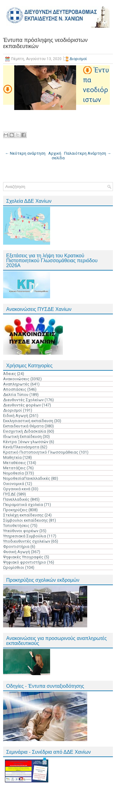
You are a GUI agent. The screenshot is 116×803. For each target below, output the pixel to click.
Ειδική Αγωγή (15, 415)
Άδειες (9, 373)
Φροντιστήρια (16, 546)
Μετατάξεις (14, 468)
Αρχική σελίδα (56, 155)
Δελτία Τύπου (15, 394)
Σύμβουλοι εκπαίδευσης (25, 520)
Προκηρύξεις (15, 509)
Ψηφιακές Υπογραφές (23, 557)
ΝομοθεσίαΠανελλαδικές (26, 478)
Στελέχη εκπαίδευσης (23, 515)
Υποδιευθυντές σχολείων (26, 541)
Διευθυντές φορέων (22, 405)
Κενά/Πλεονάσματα (21, 447)
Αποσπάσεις (14, 389)
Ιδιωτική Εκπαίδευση (22, 436)
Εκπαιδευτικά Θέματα (23, 426)
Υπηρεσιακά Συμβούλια (24, 536)
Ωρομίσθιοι (13, 567)
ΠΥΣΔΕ (9, 494)
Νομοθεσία (13, 473)
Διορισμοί (78, 59)
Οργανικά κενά (16, 489)
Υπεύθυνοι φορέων (20, 530)
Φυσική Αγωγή (16, 551)
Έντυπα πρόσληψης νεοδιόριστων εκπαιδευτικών (45, 43)
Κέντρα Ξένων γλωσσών (25, 441)
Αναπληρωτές (16, 384)
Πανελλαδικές (16, 499)
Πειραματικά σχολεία (23, 504)
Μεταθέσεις (14, 462)
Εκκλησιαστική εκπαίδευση (28, 420)
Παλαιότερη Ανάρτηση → (87, 153)
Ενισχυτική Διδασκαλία (24, 431)
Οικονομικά (13, 483)
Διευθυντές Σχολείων (23, 399)
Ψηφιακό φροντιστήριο (24, 562)
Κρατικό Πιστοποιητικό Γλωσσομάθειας (40, 452)
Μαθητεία (12, 457)
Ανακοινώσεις (16, 379)
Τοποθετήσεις (16, 525)
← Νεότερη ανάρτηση (25, 153)
